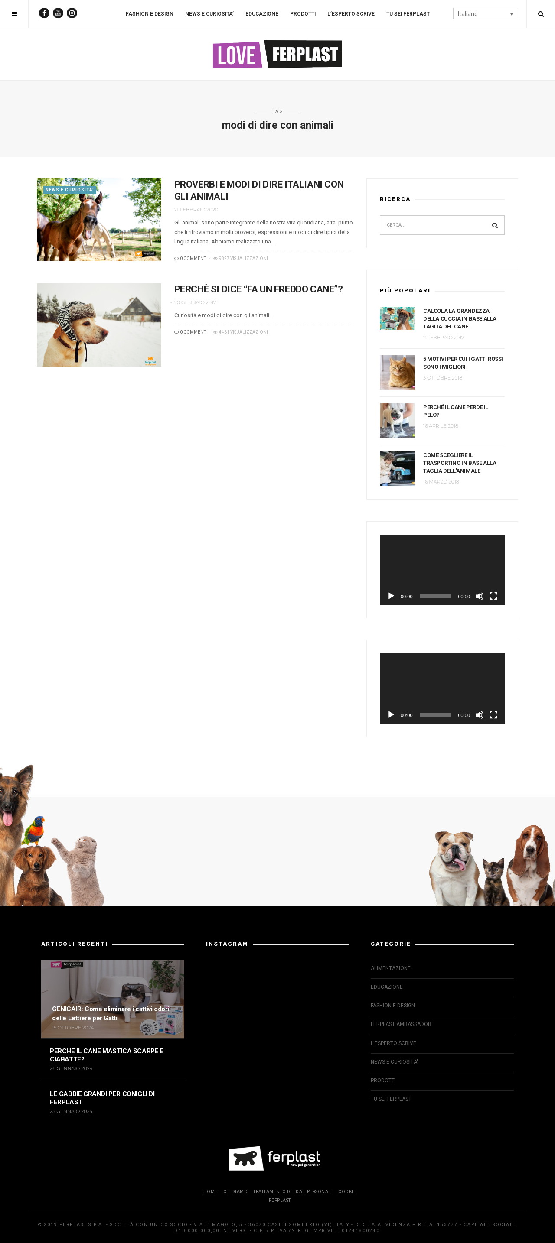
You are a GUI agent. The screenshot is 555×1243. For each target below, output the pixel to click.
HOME (210, 1191)
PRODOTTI (303, 14)
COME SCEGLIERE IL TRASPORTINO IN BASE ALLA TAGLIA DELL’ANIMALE (459, 463)
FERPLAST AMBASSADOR (401, 1024)
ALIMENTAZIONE (391, 968)
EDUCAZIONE (261, 14)
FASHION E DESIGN (149, 14)
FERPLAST (280, 1200)
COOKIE (347, 1191)
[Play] (391, 596)
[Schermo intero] (493, 596)
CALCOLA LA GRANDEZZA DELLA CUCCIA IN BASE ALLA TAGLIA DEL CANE (459, 319)
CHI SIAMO (235, 1191)
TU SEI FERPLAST (408, 14)
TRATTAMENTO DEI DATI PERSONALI (293, 1191)
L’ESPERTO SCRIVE (351, 14)
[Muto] (479, 596)
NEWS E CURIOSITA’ (209, 14)
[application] (442, 570)
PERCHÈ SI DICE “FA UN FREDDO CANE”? (258, 289)
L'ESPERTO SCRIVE (393, 1043)
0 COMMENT (190, 258)
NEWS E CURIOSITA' (70, 190)
